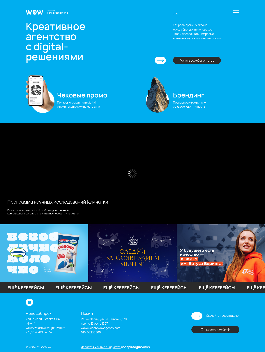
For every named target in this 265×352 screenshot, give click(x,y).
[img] (40, 94)
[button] (236, 12)
